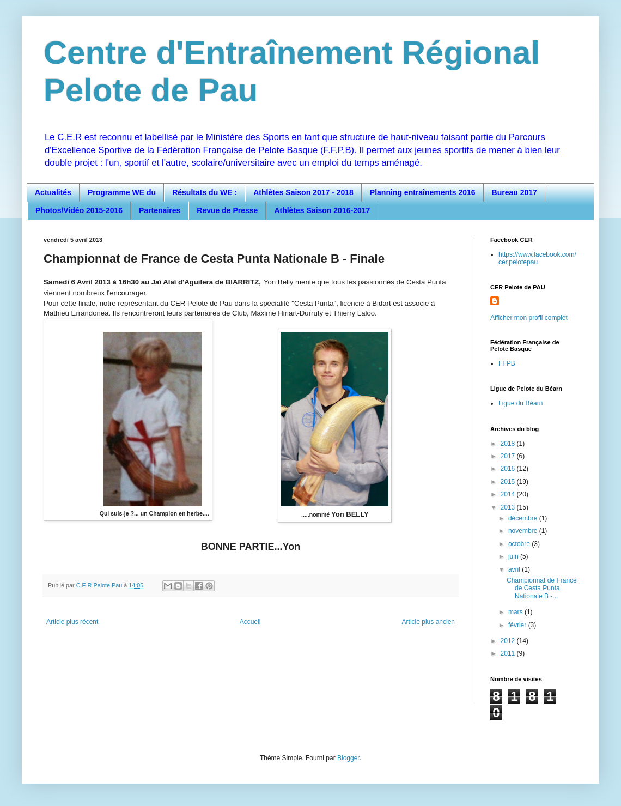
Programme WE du (122, 192)
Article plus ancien (428, 622)
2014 (509, 494)
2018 (509, 443)
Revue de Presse (227, 210)
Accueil (250, 622)
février (518, 625)
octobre (520, 544)
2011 (509, 653)
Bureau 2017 (514, 192)
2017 (509, 456)
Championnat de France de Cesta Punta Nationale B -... (542, 588)
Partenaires (159, 210)
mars (516, 612)
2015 (509, 482)
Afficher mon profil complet (529, 318)
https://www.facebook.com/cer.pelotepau (537, 258)
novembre (523, 531)
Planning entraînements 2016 (423, 192)
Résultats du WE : (204, 192)
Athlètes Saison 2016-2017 (322, 210)
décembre (523, 518)
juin (514, 556)
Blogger (348, 758)
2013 (509, 507)
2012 (509, 641)
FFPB (506, 363)
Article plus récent (72, 622)
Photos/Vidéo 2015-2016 (79, 210)
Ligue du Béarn (520, 403)
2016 (509, 468)
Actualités (53, 192)
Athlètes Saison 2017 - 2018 (303, 192)
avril (515, 569)
